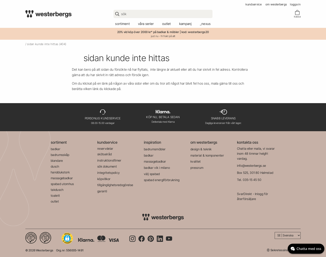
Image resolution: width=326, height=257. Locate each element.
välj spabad (152, 174)
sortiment (122, 24)
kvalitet (195, 161)
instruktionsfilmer (109, 160)
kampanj (185, 24)
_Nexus (205, 24)
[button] (67, 238)
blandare (57, 161)
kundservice (254, 4)
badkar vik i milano (157, 168)
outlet (166, 24)
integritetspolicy (108, 173)
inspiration (152, 142)
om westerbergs (276, 4)
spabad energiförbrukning (162, 180)
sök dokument (107, 166)
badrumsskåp (60, 155)
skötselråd (104, 154)
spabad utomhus (62, 184)
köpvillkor (103, 179)
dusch (55, 166)
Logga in (295, 4)
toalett (55, 196)
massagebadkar (62, 178)
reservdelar (105, 149)
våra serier (146, 24)
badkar (55, 149)
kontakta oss (247, 142)
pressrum (197, 168)
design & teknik (201, 149)
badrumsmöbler (154, 149)
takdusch (57, 190)
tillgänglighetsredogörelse (115, 185)
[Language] (288, 235)
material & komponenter (207, 155)
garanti (102, 191)
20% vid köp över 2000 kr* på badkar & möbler (148, 32)
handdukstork (60, 172)
